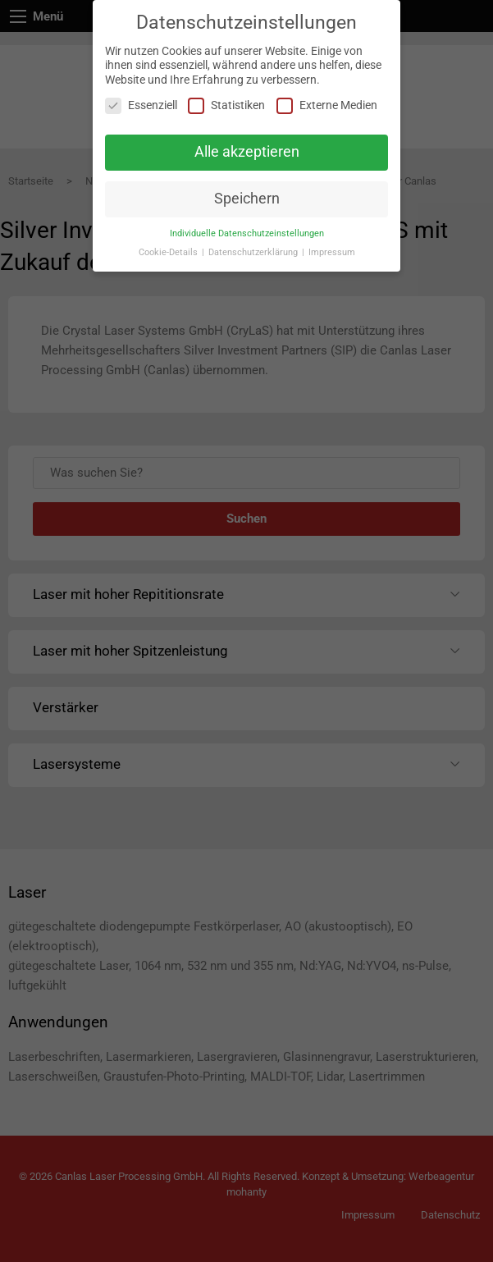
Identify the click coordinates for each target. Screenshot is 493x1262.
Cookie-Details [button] (169, 252)
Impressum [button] (331, 252)
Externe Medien (326, 105)
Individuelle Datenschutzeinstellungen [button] (247, 233)
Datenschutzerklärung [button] (254, 252)
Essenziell (141, 105)
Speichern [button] (247, 198)
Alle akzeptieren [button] (246, 152)
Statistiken (226, 105)
